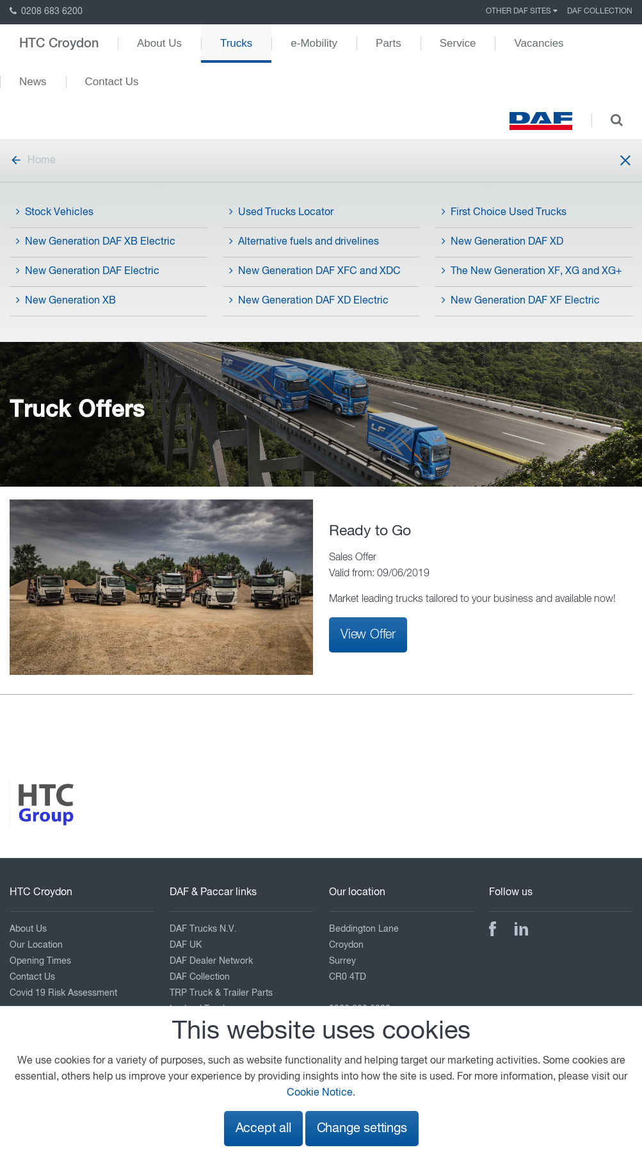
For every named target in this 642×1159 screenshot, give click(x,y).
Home (33, 161)
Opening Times (40, 961)
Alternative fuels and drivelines (304, 241)
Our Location (36, 945)
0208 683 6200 (46, 11)
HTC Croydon (59, 43)
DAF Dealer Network (211, 961)
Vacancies (538, 43)
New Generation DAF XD (502, 241)
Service (458, 43)
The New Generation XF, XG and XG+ (532, 271)
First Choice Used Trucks (504, 212)
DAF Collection (599, 11)
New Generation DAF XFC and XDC (315, 271)
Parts (388, 43)
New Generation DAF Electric (87, 271)
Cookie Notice (320, 1093)
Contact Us (112, 82)
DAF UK (186, 945)
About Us (159, 43)
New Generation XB (66, 300)
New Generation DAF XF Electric (521, 300)
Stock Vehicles (54, 212)
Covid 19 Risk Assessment (63, 993)
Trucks (236, 43)
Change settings (362, 1128)
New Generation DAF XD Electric (309, 300)
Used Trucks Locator (281, 212)
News (33, 82)
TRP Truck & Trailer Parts (221, 993)
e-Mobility (314, 43)
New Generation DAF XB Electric (95, 241)
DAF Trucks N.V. (203, 929)
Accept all (263, 1128)
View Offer (368, 634)
